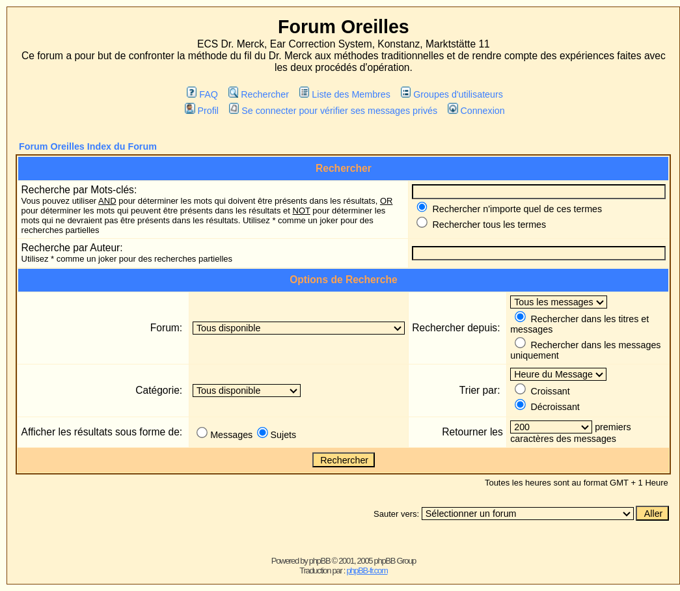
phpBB (320, 561)
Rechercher (258, 94)
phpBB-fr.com (366, 570)
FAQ (202, 94)
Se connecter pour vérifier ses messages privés (333, 110)
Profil (202, 110)
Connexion (476, 110)
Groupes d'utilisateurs (452, 94)
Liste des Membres (344, 94)
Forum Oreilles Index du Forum (88, 146)
